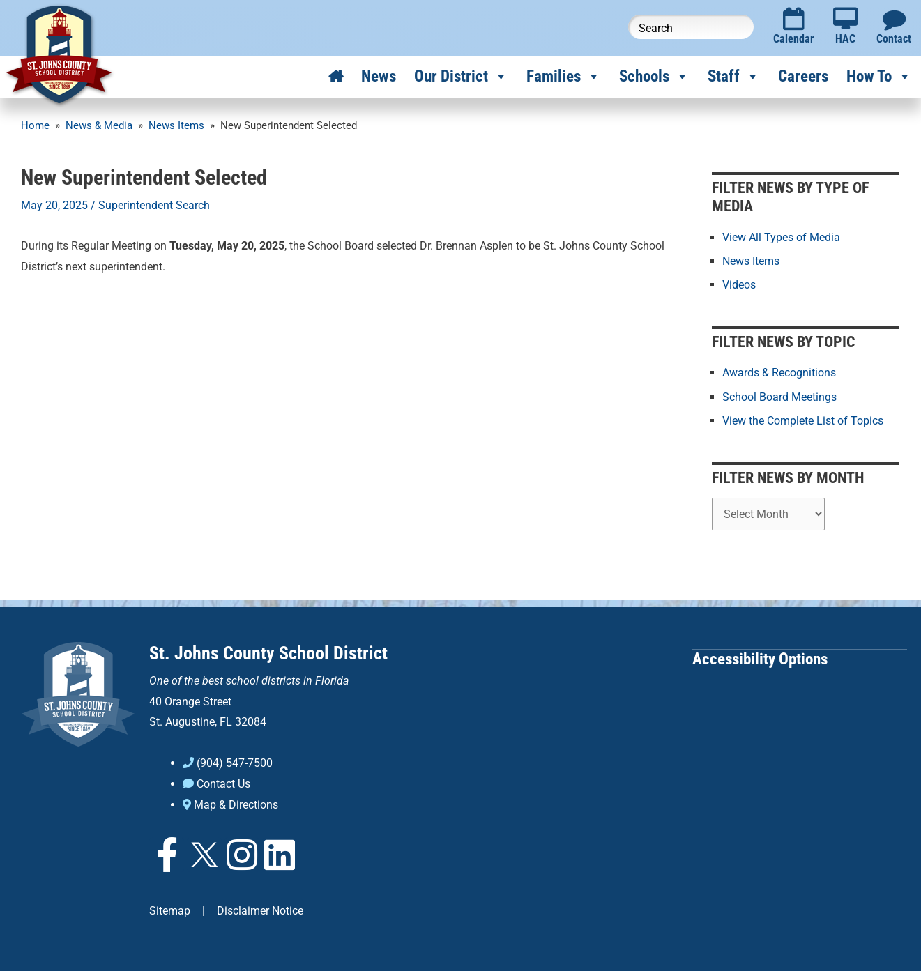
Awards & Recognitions (779, 372)
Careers (803, 76)
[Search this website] (691, 27)
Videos (739, 284)
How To (879, 77)
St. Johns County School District (268, 652)
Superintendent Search (154, 205)
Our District (461, 77)
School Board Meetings (779, 396)
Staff (734, 77)
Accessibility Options (760, 657)
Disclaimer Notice (260, 910)
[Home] (335, 77)
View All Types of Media (781, 237)
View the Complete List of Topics (802, 420)
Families (563, 77)
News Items (750, 261)
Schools (654, 77)
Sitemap (169, 910)
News (378, 76)
